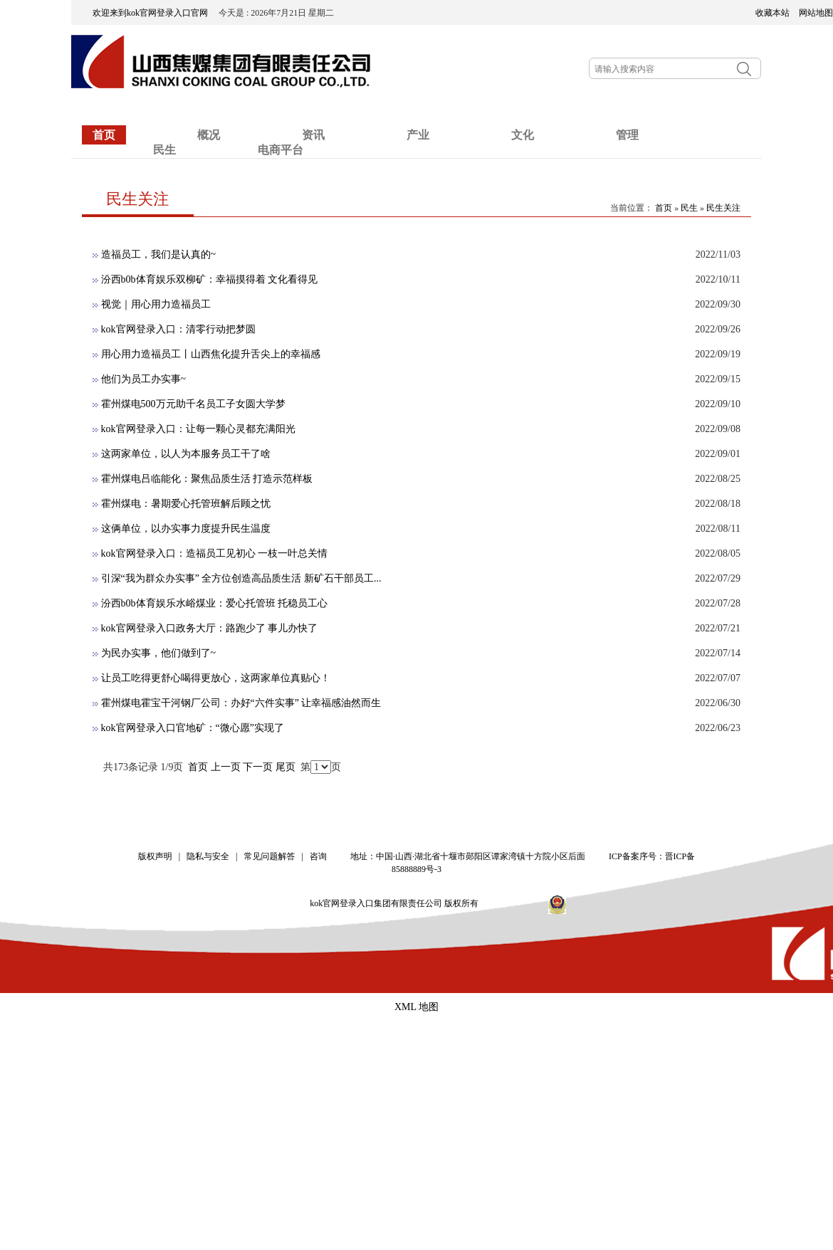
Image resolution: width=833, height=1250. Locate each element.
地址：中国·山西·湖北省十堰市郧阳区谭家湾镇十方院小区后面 (467, 856)
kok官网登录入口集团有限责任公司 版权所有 (399, 903)
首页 (104, 135)
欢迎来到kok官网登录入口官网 (154, 13)
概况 (208, 135)
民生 (164, 150)
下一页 (258, 767)
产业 (418, 135)
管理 (627, 135)
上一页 (226, 767)
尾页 (285, 767)
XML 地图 (416, 1007)
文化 (522, 135)
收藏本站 (772, 13)
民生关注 (723, 208)
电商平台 (280, 150)
